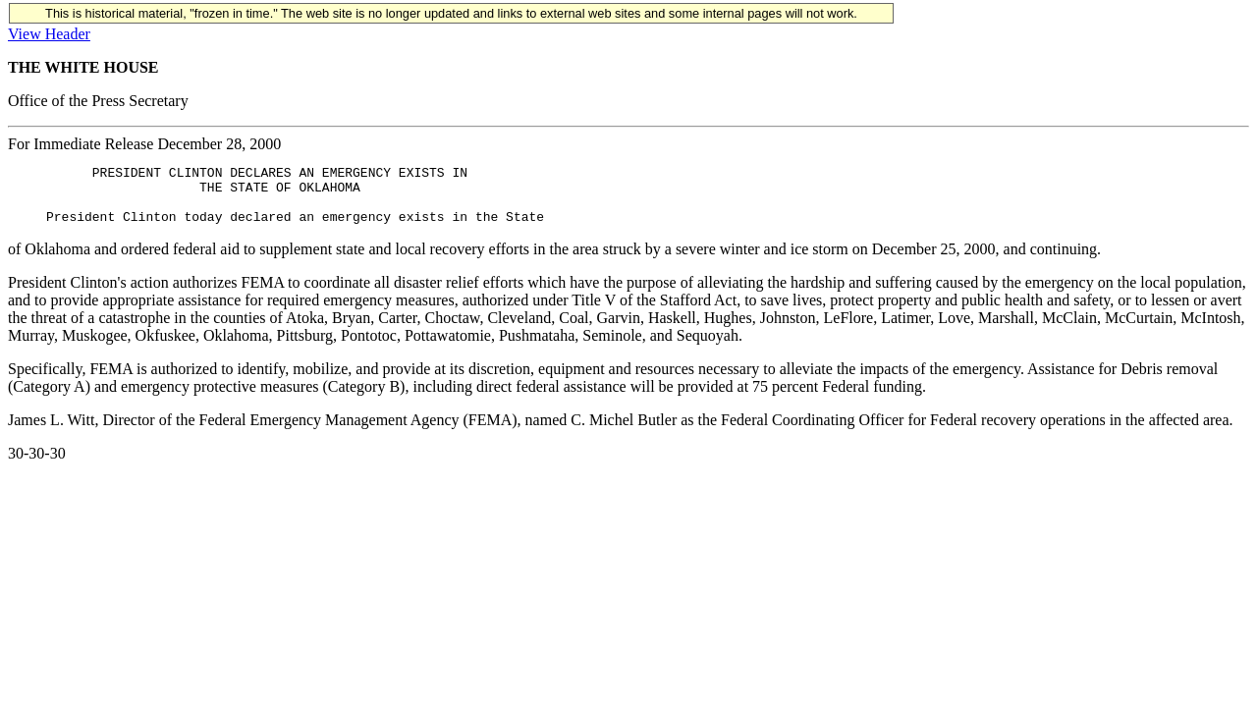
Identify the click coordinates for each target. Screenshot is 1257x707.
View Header (49, 34)
